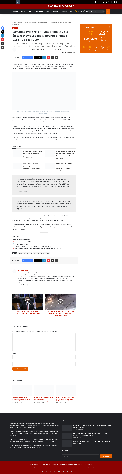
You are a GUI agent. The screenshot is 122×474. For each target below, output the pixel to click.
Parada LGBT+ (36, 254)
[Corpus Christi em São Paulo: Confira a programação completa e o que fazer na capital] (50, 167)
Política (47, 11)
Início (14, 22)
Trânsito (29, 11)
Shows (48, 254)
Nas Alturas (29, 254)
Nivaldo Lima (24, 271)
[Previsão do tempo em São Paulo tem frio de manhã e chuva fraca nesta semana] (67, 444)
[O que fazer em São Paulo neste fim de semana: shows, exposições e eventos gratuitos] (44, 391)
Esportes (64, 11)
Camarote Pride (21, 254)
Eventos (26, 22)
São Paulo (15, 11)
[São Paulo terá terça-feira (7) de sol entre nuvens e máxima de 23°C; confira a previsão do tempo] (67, 437)
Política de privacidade (42, 468)
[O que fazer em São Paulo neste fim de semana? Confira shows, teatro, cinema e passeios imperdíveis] (50, 154)
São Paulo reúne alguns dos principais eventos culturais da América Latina (21, 400)
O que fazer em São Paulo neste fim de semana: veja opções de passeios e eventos (32, 155)
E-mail (14, 362)
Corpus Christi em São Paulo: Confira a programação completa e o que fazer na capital (65, 167)
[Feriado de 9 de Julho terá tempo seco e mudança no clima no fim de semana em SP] (67, 429)
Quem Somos (74, 468)
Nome (14, 354)
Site (46, 362)
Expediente (95, 468)
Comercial (81, 468)
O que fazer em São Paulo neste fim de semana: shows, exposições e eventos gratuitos (43, 400)
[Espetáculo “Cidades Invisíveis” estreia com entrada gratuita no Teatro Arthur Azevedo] (66, 391)
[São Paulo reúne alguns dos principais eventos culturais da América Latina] (22, 391)
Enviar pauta (88, 468)
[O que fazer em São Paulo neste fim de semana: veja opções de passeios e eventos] (17, 154)
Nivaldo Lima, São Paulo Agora (25, 50)
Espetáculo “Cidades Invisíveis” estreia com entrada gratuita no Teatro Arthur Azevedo (65, 400)
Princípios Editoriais (65, 468)
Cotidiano (55, 11)
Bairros (23, 11)
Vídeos (71, 11)
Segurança (39, 11)
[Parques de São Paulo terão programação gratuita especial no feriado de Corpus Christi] (17, 167)
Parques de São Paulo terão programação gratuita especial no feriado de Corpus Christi (32, 167)
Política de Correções (54, 468)
